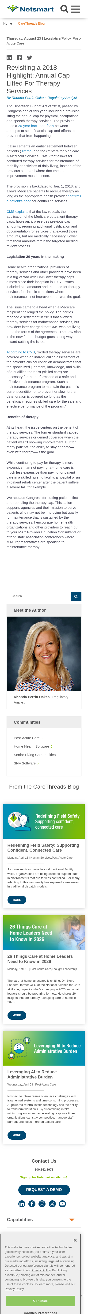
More (17, 900)
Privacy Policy (40, 1277)
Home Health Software (31, 746)
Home (7, 23)
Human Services (25, 1235)
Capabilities (20, 1219)
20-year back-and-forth (36, 126)
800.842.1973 (44, 1169)
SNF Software (25, 763)
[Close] (75, 1247)
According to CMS (21, 352)
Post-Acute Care (27, 738)
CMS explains (17, 211)
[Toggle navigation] (75, 9)
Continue (40, 1308)
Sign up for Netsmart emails (40, 1177)
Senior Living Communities (35, 755)
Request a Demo (44, 1189)
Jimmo (26, 151)
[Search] (39, 596)
